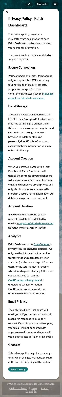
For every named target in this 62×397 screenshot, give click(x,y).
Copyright (31, 391)
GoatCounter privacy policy (24, 280)
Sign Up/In (42, 4)
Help (34, 388)
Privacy (45, 388)
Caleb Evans (16, 383)
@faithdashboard (18, 388)
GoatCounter (41, 244)
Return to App (18, 369)
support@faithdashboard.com (35, 223)
